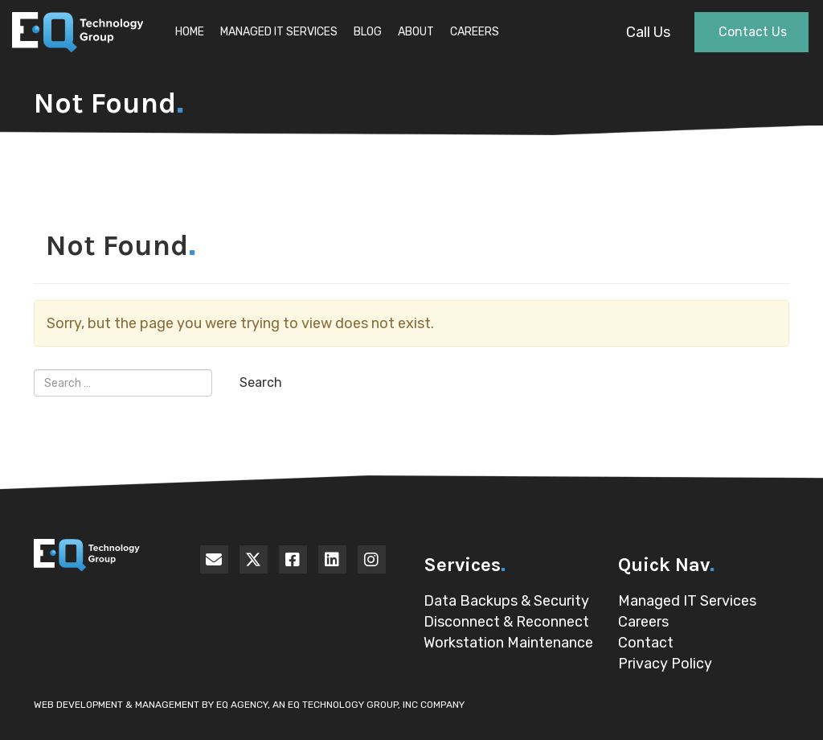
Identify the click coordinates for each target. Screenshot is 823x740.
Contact (646, 643)
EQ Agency (242, 704)
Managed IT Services (279, 32)
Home (189, 32)
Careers (474, 32)
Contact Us (753, 31)
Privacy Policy (665, 663)
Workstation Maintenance (508, 643)
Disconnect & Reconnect (506, 622)
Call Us (648, 32)
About (416, 32)
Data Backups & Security (506, 601)
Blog (368, 32)
